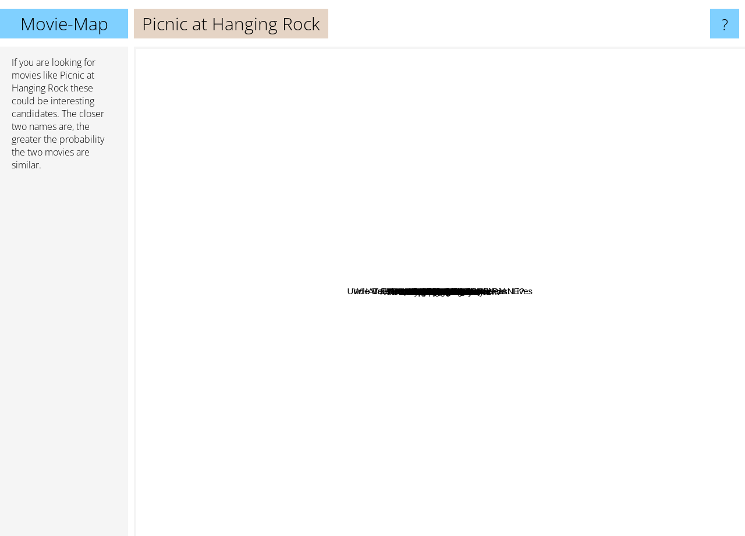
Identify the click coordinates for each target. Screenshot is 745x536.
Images (637, 371)
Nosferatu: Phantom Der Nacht (395, 408)
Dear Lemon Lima (379, 183)
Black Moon (479, 236)
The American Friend (592, 333)
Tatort (630, 278)
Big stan (530, 211)
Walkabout (384, 455)
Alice (714, 241)
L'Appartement (452, 392)
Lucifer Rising (244, 209)
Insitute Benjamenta (308, 253)
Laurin (603, 350)
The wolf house (454, 458)
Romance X (532, 448)
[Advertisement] (64, 358)
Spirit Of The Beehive (430, 91)
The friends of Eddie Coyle (377, 417)
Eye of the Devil (264, 407)
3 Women (515, 269)
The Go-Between (299, 339)
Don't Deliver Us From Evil (367, 236)
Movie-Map (64, 24)
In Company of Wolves (504, 328)
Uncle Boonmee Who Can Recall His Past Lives (538, 124)
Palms (375, 67)
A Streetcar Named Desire (359, 54)
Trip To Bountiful (519, 402)
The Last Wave (462, 336)
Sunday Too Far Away (433, 179)
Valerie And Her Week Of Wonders (391, 254)
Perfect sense (288, 169)
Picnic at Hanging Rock (440, 292)
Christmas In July (357, 380)
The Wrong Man (479, 175)
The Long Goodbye (675, 307)
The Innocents (641, 314)
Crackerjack (285, 221)
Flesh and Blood (362, 291)
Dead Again (537, 139)
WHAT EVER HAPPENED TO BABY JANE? (273, 262)
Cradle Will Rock (303, 385)
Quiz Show (487, 455)
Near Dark (400, 270)
